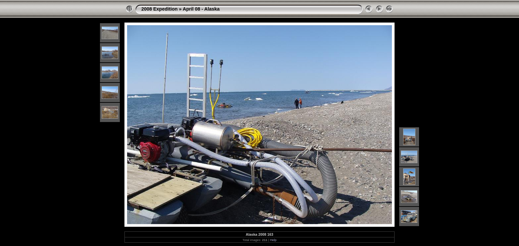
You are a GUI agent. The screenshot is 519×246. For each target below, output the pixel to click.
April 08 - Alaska (201, 9)
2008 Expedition (159, 9)
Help (273, 240)
